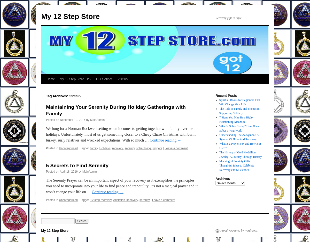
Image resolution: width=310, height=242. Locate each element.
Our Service (104, 79)
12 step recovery (101, 200)
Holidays (104, 148)
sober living (143, 148)
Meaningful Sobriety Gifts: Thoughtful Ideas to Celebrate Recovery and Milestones (236, 165)
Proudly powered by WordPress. (239, 230)
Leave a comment (176, 148)
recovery (117, 148)
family (94, 148)
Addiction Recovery (125, 200)
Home (50, 79)
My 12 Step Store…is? (75, 79)
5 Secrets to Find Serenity (77, 165)
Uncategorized (68, 148)
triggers (157, 148)
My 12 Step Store (70, 16)
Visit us (122, 79)
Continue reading (165, 140)
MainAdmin (97, 120)
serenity (130, 148)
